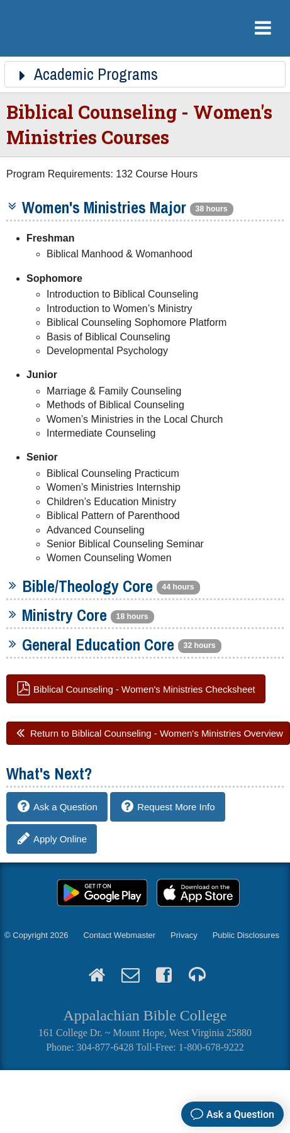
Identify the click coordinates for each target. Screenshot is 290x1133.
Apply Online (60, 839)
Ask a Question (65, 806)
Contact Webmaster (119, 935)
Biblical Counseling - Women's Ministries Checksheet (144, 688)
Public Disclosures (246, 935)
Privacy (184, 935)
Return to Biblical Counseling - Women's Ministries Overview (156, 733)
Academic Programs (86, 74)
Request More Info (176, 806)
